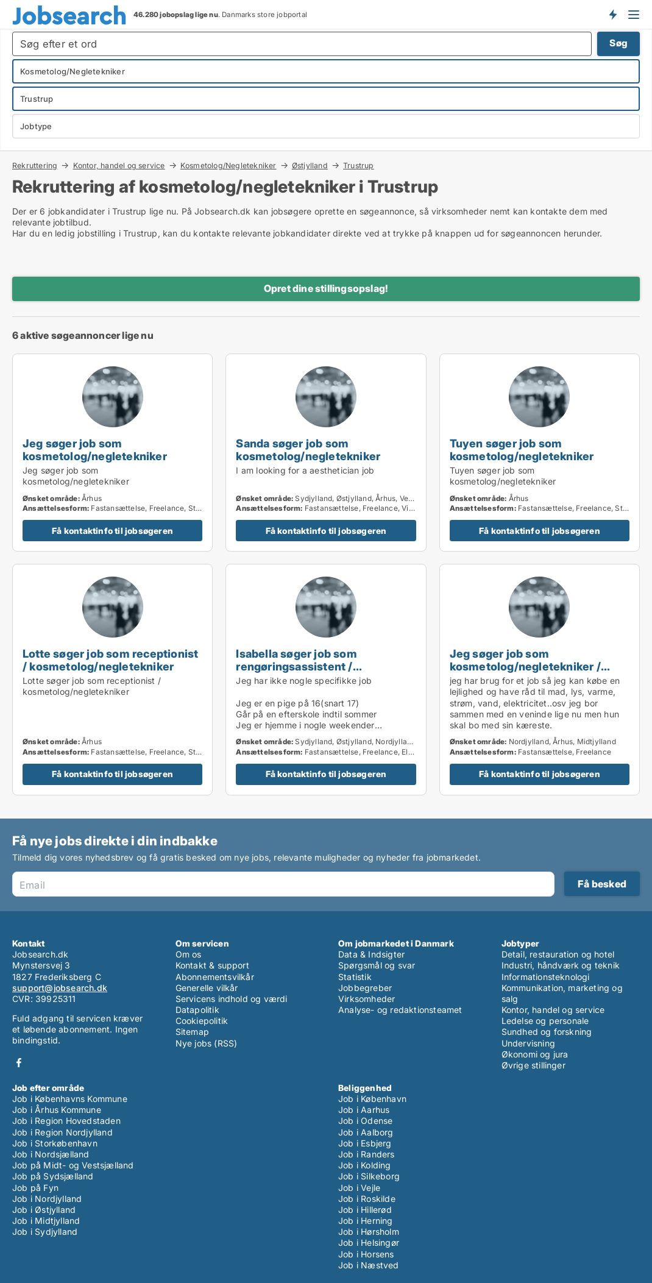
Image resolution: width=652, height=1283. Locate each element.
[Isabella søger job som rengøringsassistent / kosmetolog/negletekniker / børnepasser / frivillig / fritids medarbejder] (325, 679)
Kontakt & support (212, 965)
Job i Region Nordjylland (62, 1132)
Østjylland (310, 165)
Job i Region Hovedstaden (66, 1120)
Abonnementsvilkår (214, 977)
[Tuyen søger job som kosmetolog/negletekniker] (539, 452)
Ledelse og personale (545, 1020)
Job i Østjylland (44, 1209)
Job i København (372, 1098)
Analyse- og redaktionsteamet (400, 1009)
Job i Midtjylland (46, 1220)
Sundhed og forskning (546, 1031)
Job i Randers (366, 1154)
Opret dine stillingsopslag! (326, 288)
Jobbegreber (365, 988)
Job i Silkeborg (369, 1176)
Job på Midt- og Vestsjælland (73, 1165)
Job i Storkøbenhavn (54, 1143)
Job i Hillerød (365, 1209)
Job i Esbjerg (365, 1143)
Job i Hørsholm (368, 1231)
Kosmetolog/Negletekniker (228, 165)
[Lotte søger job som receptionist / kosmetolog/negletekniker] (112, 679)
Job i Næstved (368, 1265)
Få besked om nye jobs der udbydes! (612, 14)
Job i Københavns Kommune (69, 1098)
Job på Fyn (35, 1187)
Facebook (19, 1062)
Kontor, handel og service (119, 165)
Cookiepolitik (202, 1020)
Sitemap (192, 1031)
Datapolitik (197, 1009)
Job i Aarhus (363, 1109)
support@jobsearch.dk (59, 988)
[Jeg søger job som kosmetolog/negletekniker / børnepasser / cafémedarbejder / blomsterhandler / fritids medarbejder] (539, 679)
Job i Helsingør (368, 1242)
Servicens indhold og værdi (231, 998)
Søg (618, 43)
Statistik (355, 977)
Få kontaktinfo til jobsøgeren (112, 530)
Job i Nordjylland (47, 1198)
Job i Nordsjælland (51, 1154)
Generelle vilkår (206, 988)
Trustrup (358, 165)
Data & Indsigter (371, 954)
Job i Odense (365, 1120)
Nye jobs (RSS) (206, 1043)
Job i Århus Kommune (56, 1109)
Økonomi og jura (535, 1054)
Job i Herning (365, 1220)
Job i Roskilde (366, 1198)
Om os (188, 954)
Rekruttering (34, 165)
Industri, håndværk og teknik (560, 965)
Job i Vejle (359, 1187)
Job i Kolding (364, 1165)
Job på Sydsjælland (53, 1176)
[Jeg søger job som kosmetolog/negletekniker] (112, 452)
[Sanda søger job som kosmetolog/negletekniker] (325, 452)
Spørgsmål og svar (376, 965)
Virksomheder (366, 998)
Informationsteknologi (545, 977)
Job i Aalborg (366, 1132)
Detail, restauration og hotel (558, 954)
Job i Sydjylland (44, 1231)
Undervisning (528, 1043)
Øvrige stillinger (533, 1065)
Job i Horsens (366, 1254)
